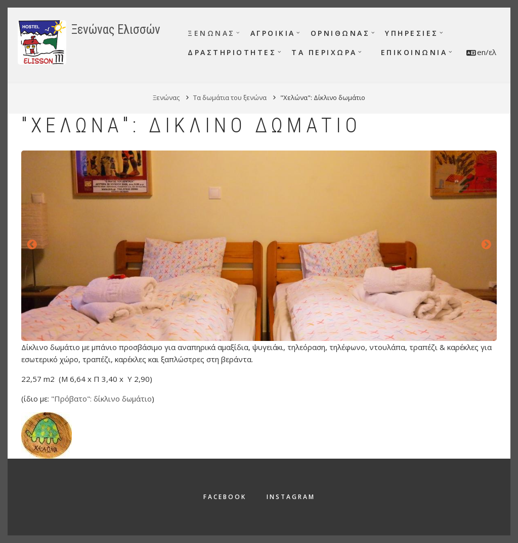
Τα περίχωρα (324, 52)
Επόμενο (486, 245)
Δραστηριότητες (232, 52)
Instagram (291, 496)
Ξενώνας (211, 33)
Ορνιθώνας (340, 33)
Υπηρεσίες (412, 33)
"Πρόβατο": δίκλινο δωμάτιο (101, 398)
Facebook (224, 496)
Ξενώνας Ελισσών (115, 29)
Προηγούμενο (31, 245)
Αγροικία (272, 33)
